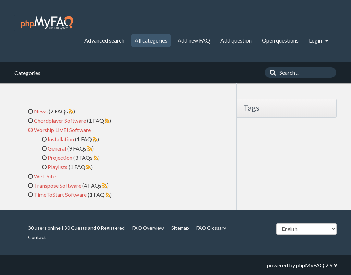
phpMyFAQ (310, 265)
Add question (236, 40)
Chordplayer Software (60, 120)
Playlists (58, 167)
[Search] (271, 72)
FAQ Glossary (211, 228)
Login (318, 40)
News (41, 111)
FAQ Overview (148, 228)
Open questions (280, 40)
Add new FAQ (194, 40)
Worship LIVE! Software (62, 130)
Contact (37, 237)
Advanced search (104, 40)
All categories (151, 40)
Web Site (45, 176)
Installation (61, 139)
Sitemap (180, 228)
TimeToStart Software (60, 194)
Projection (60, 157)
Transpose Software (57, 185)
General (57, 148)
